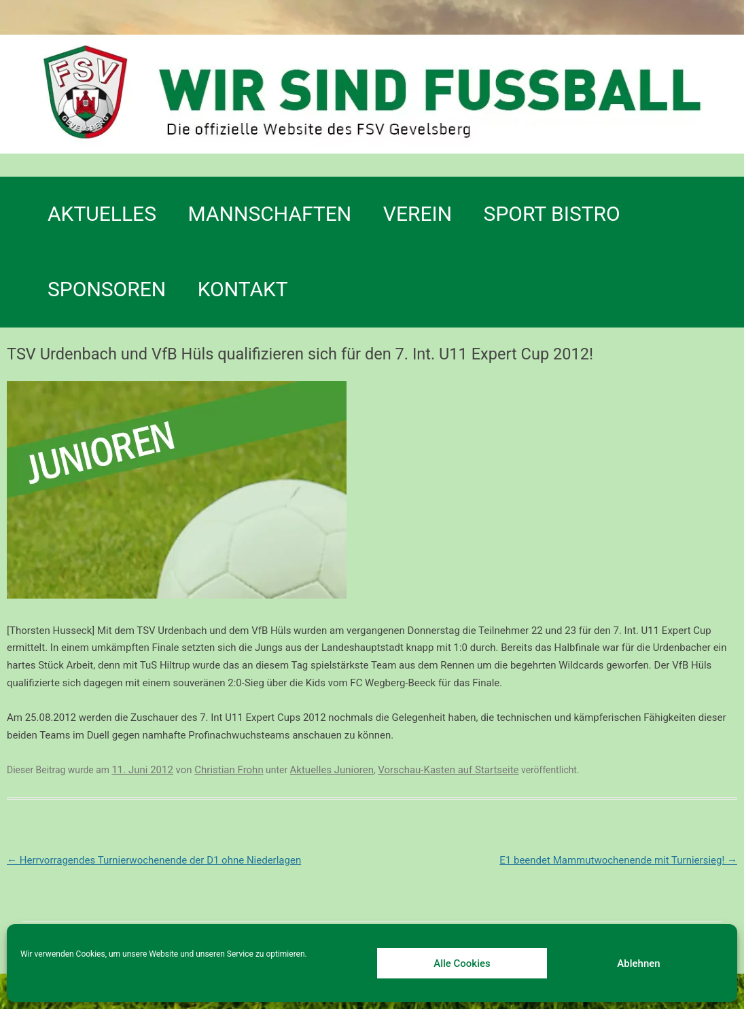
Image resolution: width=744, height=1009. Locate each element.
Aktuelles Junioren (332, 770)
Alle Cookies (462, 963)
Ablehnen (638, 963)
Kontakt (243, 289)
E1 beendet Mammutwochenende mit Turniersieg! (618, 860)
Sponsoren (107, 289)
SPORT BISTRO (552, 214)
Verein (417, 214)
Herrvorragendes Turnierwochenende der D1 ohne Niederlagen (154, 860)
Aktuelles (102, 214)
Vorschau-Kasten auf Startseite (448, 770)
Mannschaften (270, 214)
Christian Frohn (228, 770)
